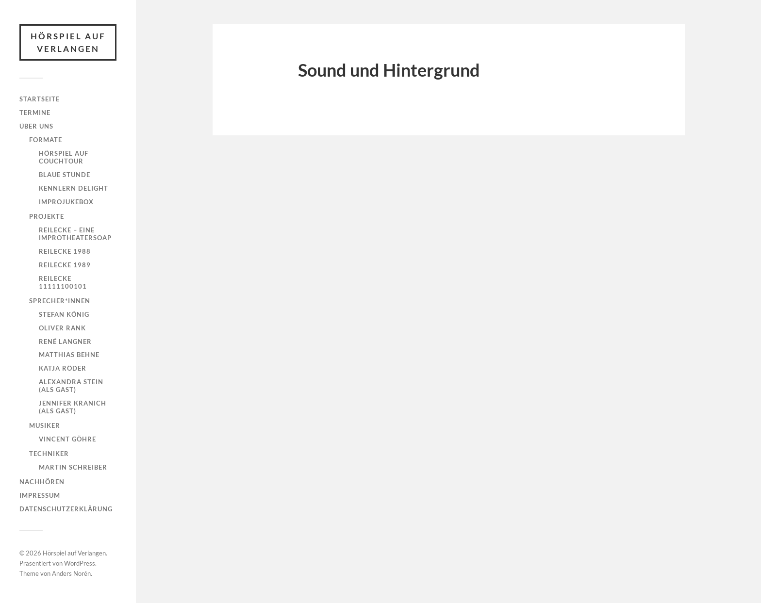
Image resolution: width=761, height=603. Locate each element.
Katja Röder (62, 368)
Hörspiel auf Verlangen (68, 42)
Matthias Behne (69, 355)
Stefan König (64, 314)
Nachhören (42, 482)
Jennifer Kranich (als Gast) (72, 407)
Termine (34, 112)
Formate (45, 140)
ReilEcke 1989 (65, 265)
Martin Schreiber (73, 467)
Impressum (39, 495)
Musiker (44, 425)
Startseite (39, 99)
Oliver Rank (62, 328)
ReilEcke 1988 (65, 251)
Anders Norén (71, 573)
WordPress (79, 563)
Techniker (49, 453)
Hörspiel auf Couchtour (63, 157)
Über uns (36, 126)
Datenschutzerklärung (66, 509)
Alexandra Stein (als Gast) (71, 385)
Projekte (46, 216)
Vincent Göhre (67, 439)
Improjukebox (66, 202)
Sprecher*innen (59, 301)
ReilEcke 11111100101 (63, 282)
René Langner (65, 341)
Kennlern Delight (73, 188)
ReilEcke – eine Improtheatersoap (75, 234)
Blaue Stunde (64, 175)
